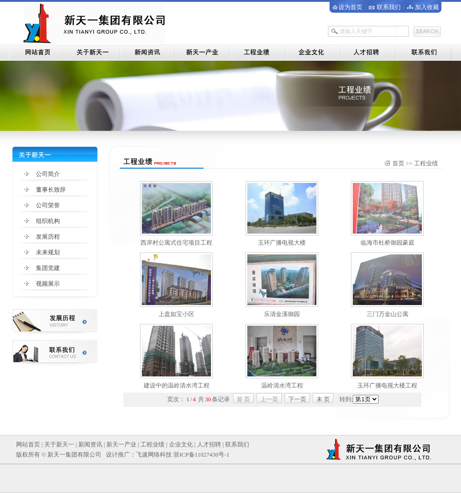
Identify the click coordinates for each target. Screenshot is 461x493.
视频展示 (48, 283)
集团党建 (48, 267)
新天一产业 (121, 444)
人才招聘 (209, 444)
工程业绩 (152, 444)
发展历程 (48, 236)
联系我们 (389, 7)
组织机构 (48, 220)
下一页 (297, 399)
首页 (398, 163)
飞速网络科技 (154, 454)
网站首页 (28, 444)
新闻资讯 (90, 444)
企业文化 (181, 444)
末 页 (323, 399)
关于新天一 (59, 444)
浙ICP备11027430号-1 (201, 454)
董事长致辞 (51, 189)
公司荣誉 (48, 205)
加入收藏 (427, 7)
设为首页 (350, 7)
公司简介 (48, 173)
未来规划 (48, 252)
